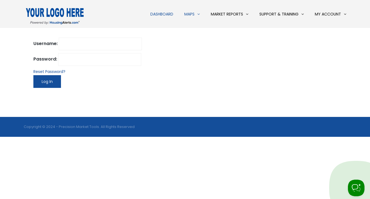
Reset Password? (49, 71)
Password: (45, 59)
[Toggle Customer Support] (356, 188)
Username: (45, 43)
